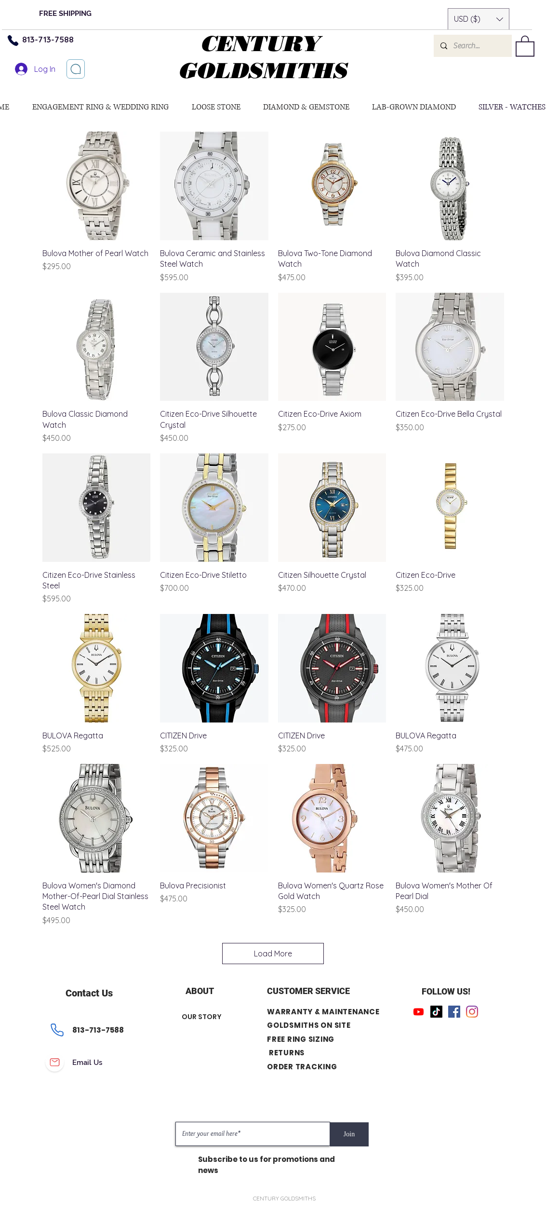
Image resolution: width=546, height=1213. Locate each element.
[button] (478, 19)
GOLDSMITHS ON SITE (309, 1026)
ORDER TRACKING (302, 1067)
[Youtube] (419, 1012)
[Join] (349, 1134)
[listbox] (478, 19)
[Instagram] (472, 1012)
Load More (273, 953)
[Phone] (13, 40)
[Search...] (472, 46)
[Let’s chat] (76, 69)
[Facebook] (454, 1012)
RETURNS (286, 1053)
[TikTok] (436, 1012)
